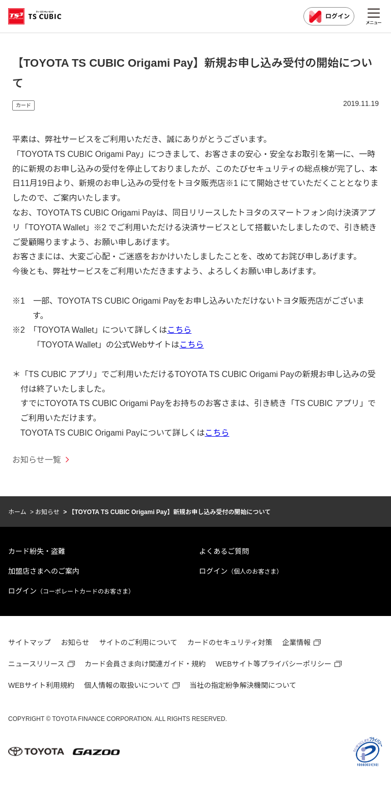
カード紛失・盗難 (36, 551)
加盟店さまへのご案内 (43, 571)
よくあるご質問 (224, 551)
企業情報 (296, 642)
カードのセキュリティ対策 (229, 642)
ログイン (329, 17)
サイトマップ (29, 642)
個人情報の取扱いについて (127, 685)
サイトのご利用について (138, 642)
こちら (179, 330)
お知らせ (47, 512)
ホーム (17, 512)
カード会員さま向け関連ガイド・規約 (145, 664)
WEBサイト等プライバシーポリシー (274, 664)
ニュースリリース (36, 664)
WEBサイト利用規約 (41, 685)
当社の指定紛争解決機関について (242, 685)
